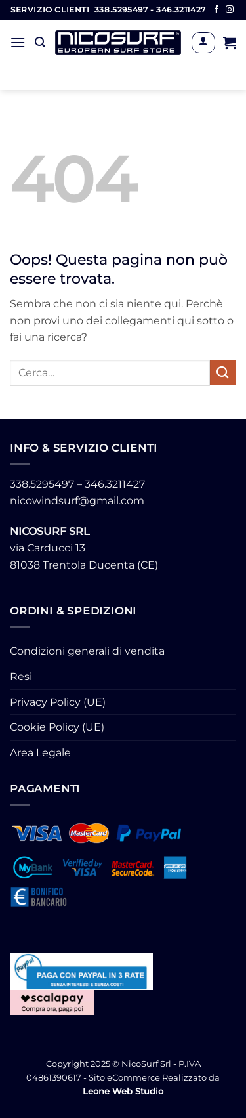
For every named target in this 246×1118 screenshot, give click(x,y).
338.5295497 (42, 484)
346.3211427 (115, 484)
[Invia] (223, 372)
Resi (21, 676)
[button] (18, 42)
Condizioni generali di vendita (87, 651)
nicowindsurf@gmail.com (77, 500)
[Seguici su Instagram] (230, 9)
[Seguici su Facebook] (216, 9)
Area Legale (40, 752)
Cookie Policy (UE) (57, 727)
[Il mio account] (203, 42)
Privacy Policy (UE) (58, 702)
